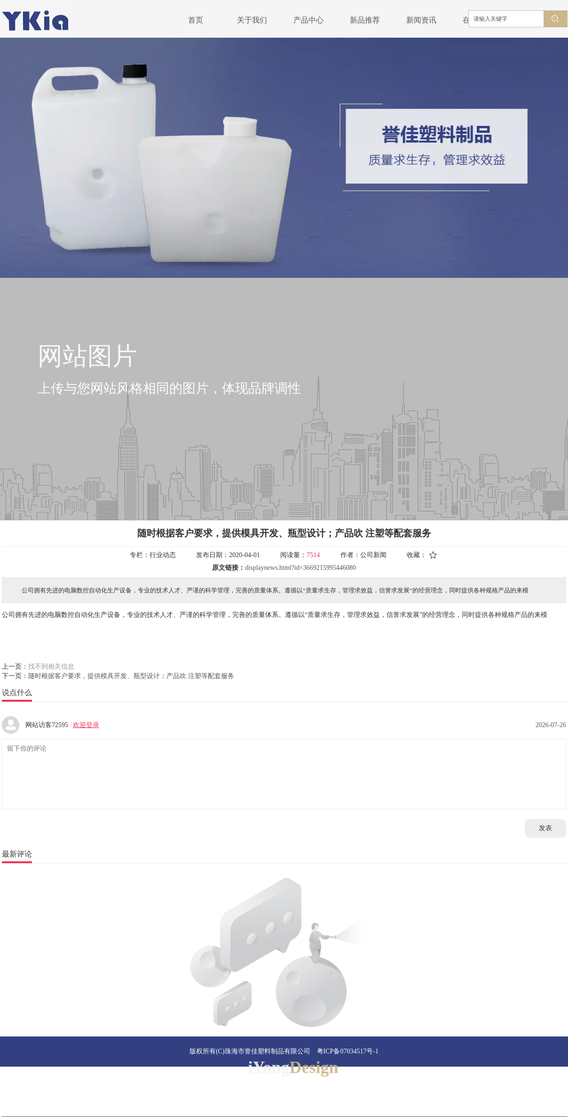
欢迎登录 (86, 724)
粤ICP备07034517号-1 (348, 1051)
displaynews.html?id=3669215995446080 (300, 567)
